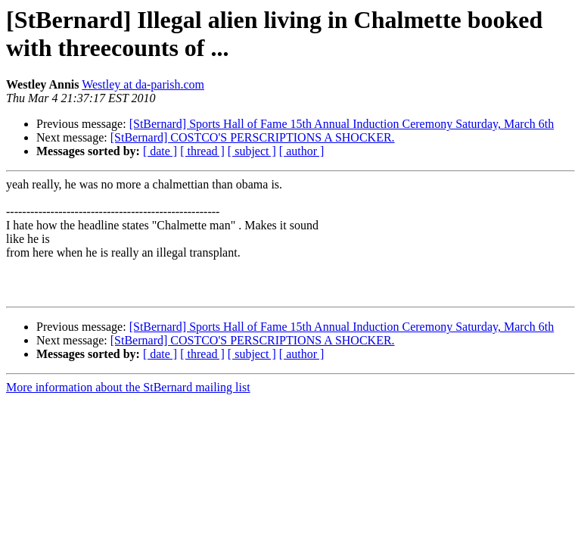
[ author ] (302, 151)
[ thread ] (202, 151)
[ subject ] (252, 151)
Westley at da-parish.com (143, 84)
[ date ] (160, 151)
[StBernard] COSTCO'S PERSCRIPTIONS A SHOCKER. (252, 137)
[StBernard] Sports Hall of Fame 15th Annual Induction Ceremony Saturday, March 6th (342, 123)
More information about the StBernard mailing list (128, 387)
